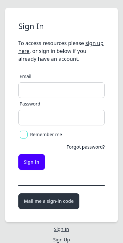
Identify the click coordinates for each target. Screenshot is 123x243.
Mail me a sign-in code (49, 201)
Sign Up (61, 239)
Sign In (31, 162)
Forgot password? (86, 147)
